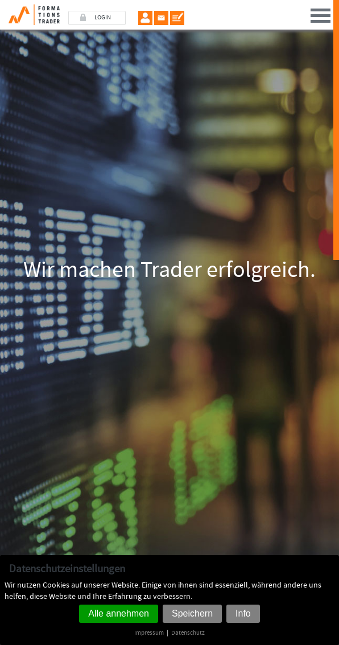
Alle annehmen (118, 613)
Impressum (149, 633)
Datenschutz (188, 633)
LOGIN (102, 18)
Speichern (192, 613)
